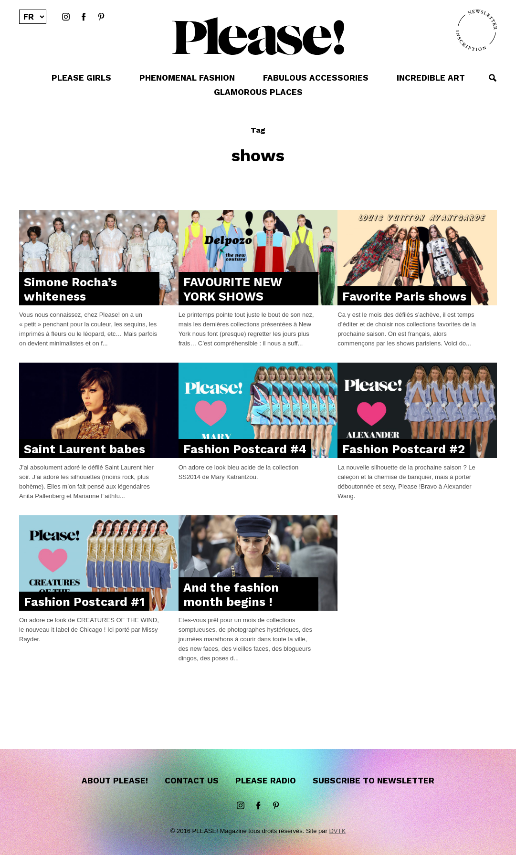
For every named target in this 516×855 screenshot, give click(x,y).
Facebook (83, 17)
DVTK (337, 830)
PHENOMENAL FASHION (187, 78)
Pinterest (101, 17)
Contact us (192, 780)
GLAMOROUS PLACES (258, 92)
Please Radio (265, 780)
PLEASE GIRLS (81, 78)
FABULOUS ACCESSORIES (316, 78)
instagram (66, 17)
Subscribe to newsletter (373, 780)
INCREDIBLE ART (431, 78)
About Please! (115, 780)
